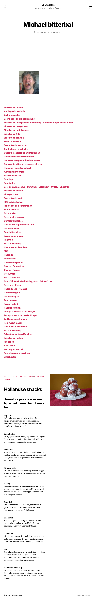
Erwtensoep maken (14, 236)
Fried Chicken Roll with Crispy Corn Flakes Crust (30, 281)
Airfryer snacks (12, 115)
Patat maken (11, 300)
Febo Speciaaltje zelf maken (19, 205)
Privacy (7, 376)
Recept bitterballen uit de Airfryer (22, 315)
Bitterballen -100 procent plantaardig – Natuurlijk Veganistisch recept (42, 122)
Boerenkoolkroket (14, 198)
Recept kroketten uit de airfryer (21, 311)
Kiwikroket (10, 345)
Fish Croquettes (13, 277)
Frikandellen (10, 213)
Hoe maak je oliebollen (16, 247)
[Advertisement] (48, 56)
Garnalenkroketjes (14, 220)
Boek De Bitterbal (14, 141)
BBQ (6, 251)
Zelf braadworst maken (17, 319)
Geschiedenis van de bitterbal (20, 156)
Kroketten (9, 341)
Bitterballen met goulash (17, 126)
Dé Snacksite (48, 5)
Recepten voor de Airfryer (18, 353)
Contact (15, 376)
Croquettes (10, 273)
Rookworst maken (14, 322)
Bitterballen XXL (13, 134)
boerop (42, 32)
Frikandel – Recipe (14, 285)
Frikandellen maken (14, 217)
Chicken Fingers (13, 270)
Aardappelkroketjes (15, 171)
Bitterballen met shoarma (18, 130)
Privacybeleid (11, 304)
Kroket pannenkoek (15, 349)
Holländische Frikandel (16, 288)
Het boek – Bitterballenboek (19, 168)
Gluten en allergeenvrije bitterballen (24, 160)
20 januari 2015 (57, 32)
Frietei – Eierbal (12, 209)
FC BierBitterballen (14, 202)
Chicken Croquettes (15, 266)
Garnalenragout (12, 292)
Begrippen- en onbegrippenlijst (21, 118)
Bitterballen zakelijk (15, 137)
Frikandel (9, 239)
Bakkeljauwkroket (14, 175)
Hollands (9, 254)
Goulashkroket (12, 228)
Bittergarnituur (12, 194)
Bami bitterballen (13, 232)
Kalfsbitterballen (13, 307)
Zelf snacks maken (14, 107)
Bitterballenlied (26, 376)
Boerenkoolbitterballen (17, 145)
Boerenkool (10, 258)
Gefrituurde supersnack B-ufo (20, 224)
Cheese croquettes (15, 262)
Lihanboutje (10, 356)
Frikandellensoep (13, 243)
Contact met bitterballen (17, 149)
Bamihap (9, 179)
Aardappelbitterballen (16, 111)
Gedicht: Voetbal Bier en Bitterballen (24, 152)
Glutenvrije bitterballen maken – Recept (26, 164)
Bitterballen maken (14, 190)
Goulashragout (12, 296)
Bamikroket (10, 183)
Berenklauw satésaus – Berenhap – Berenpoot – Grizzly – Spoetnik (40, 186)
